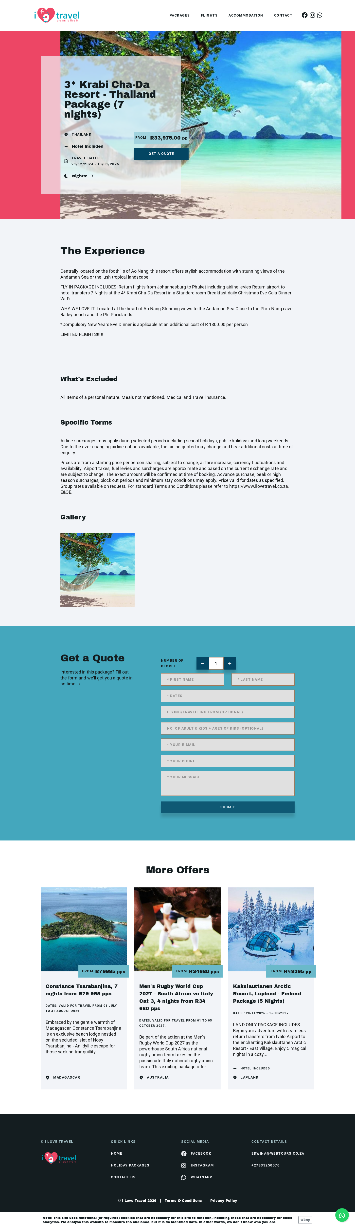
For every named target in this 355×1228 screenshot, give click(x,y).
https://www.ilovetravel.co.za (258, 486)
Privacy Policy (223, 1201)
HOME (116, 1153)
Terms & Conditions (183, 1201)
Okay (305, 1220)
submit (227, 807)
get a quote (161, 154)
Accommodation (246, 15)
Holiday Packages (130, 1165)
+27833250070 (265, 1165)
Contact (283, 15)
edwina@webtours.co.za (277, 1153)
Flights (209, 15)
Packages (180, 15)
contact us (123, 1177)
